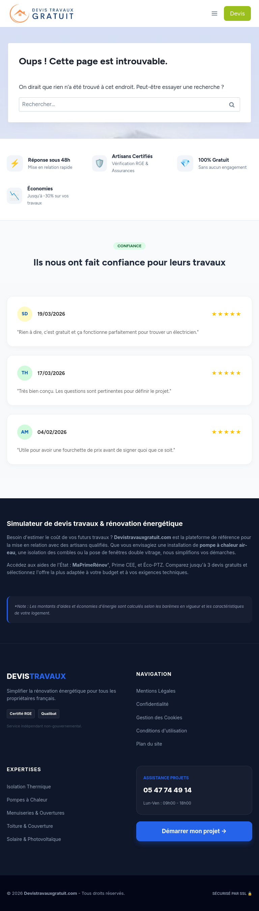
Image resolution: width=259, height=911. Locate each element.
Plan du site (149, 744)
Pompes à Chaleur (27, 800)
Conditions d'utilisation (161, 730)
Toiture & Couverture (30, 826)
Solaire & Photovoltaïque (34, 839)
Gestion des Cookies (159, 717)
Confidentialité (152, 704)
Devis (237, 13)
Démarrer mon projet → (194, 831)
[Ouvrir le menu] (214, 13)
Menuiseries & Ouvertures (35, 813)
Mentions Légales (156, 691)
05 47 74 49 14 (167, 790)
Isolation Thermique (29, 786)
